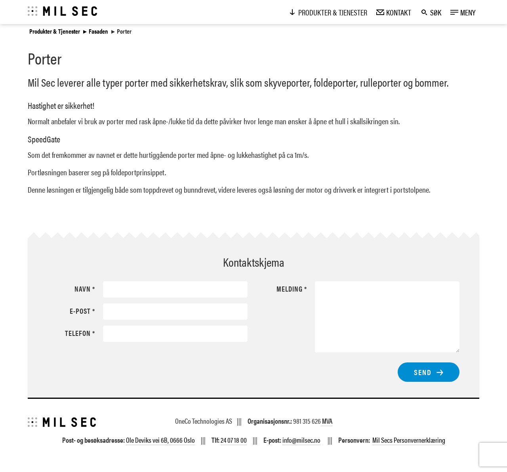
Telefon (78, 333)
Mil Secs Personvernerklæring (408, 440)
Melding (289, 288)
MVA (326, 421)
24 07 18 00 (234, 440)
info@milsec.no (301, 440)
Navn (82, 288)
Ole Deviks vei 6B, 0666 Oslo (160, 440)
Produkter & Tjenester (54, 31)
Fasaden (98, 31)
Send (423, 372)
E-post (80, 311)
